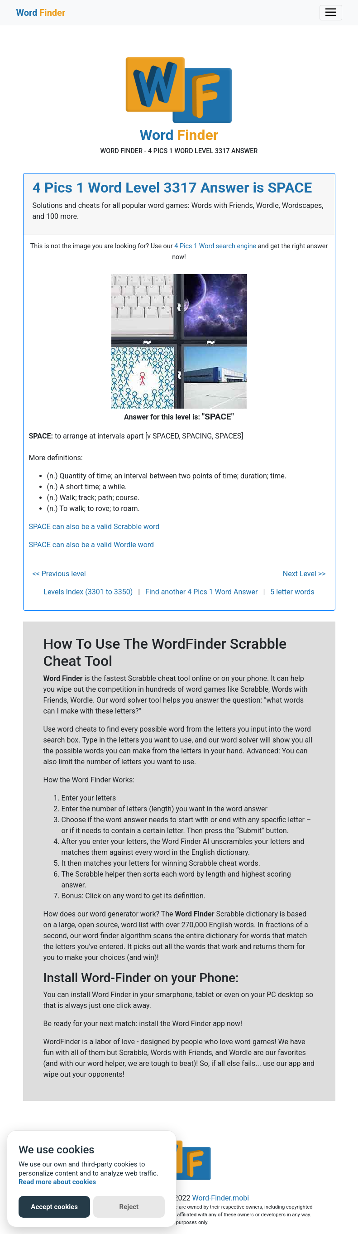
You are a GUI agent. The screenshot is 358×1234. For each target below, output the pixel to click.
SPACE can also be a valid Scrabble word (94, 526)
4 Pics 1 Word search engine (215, 246)
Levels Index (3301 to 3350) (88, 592)
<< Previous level (59, 573)
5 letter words (292, 592)
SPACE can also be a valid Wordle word (91, 544)
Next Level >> (304, 573)
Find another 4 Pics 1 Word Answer (201, 592)
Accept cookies (54, 1207)
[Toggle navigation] (331, 12)
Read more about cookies (57, 1182)
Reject (129, 1207)
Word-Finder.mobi (220, 1198)
